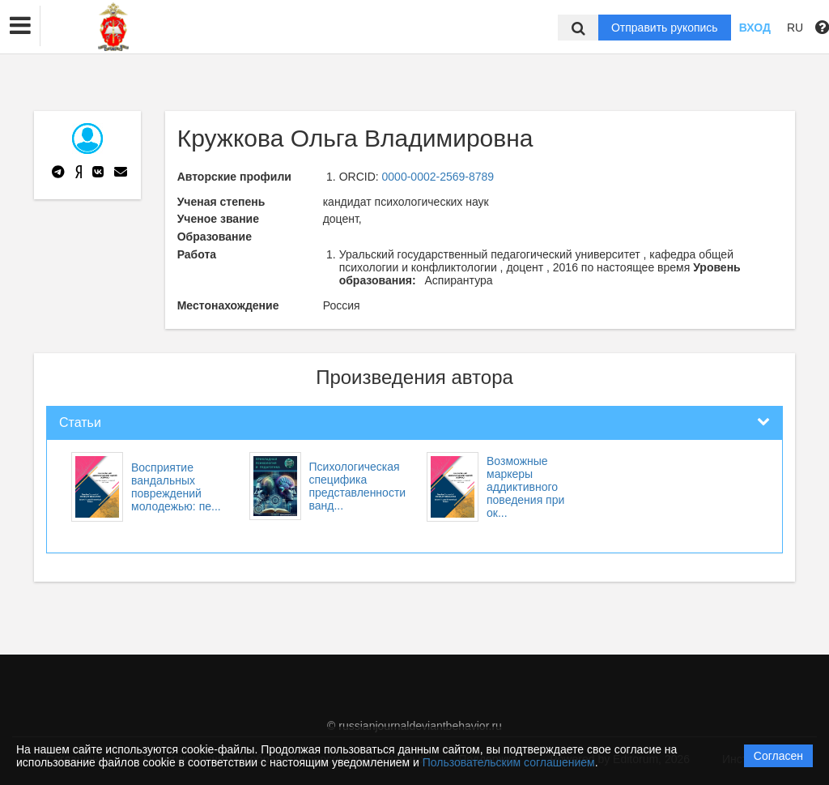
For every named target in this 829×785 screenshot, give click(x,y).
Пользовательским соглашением (509, 762)
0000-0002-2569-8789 (438, 176)
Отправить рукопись (664, 27)
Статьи (80, 422)
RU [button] (795, 27)
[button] (20, 26)
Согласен (778, 755)
